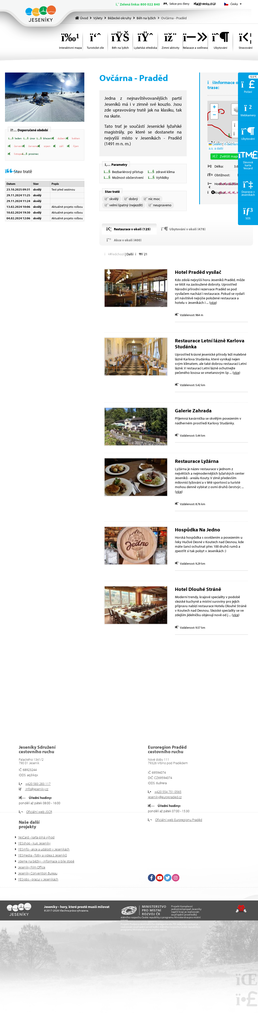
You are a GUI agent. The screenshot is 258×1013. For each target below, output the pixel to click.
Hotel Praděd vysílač (198, 272)
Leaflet (215, 144)
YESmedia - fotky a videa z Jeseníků (42, 855)
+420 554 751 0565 (167, 791)
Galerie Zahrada (193, 410)
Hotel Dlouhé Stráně (198, 589)
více (213, 302)
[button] (14, 138)
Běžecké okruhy (119, 18)
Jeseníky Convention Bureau (37, 873)
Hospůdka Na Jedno (198, 529)
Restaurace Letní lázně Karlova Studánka (209, 343)
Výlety (98, 18)
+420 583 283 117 (38, 783)
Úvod (40, 13)
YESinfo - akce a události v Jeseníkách (44, 849)
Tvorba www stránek (241, 908)
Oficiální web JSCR (39, 811)
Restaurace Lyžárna (197, 461)
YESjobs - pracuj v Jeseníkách (38, 879)
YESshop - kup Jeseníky (34, 843)
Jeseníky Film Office (31, 867)
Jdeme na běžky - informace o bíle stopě (46, 861)
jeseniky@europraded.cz (165, 797)
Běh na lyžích (146, 18)
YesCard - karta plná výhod (36, 837)
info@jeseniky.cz (36, 789)
